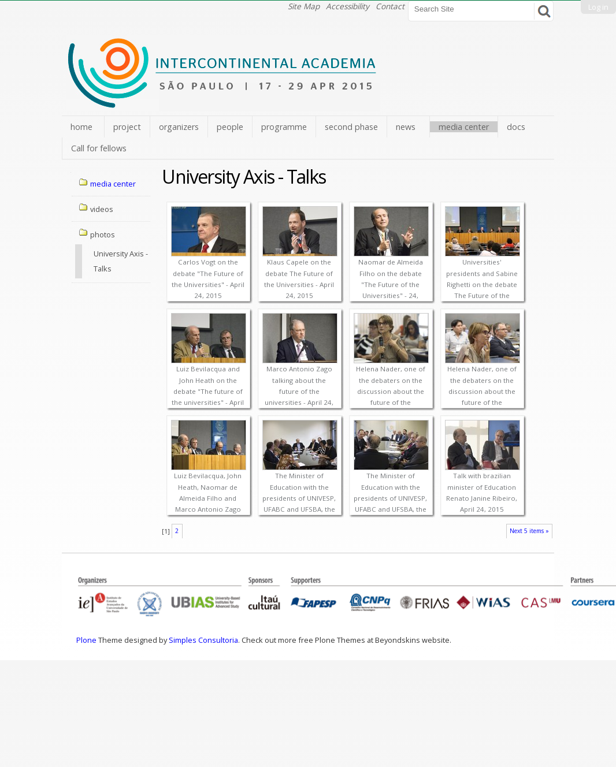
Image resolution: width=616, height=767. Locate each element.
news (405, 126)
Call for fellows (99, 148)
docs (516, 126)
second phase (351, 126)
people (230, 126)
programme (284, 126)
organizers (179, 126)
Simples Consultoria (203, 640)
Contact (390, 6)
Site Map (304, 6)
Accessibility (347, 6)
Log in (598, 7)
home (81, 126)
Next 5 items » (529, 531)
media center (464, 126)
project (127, 126)
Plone (86, 640)
